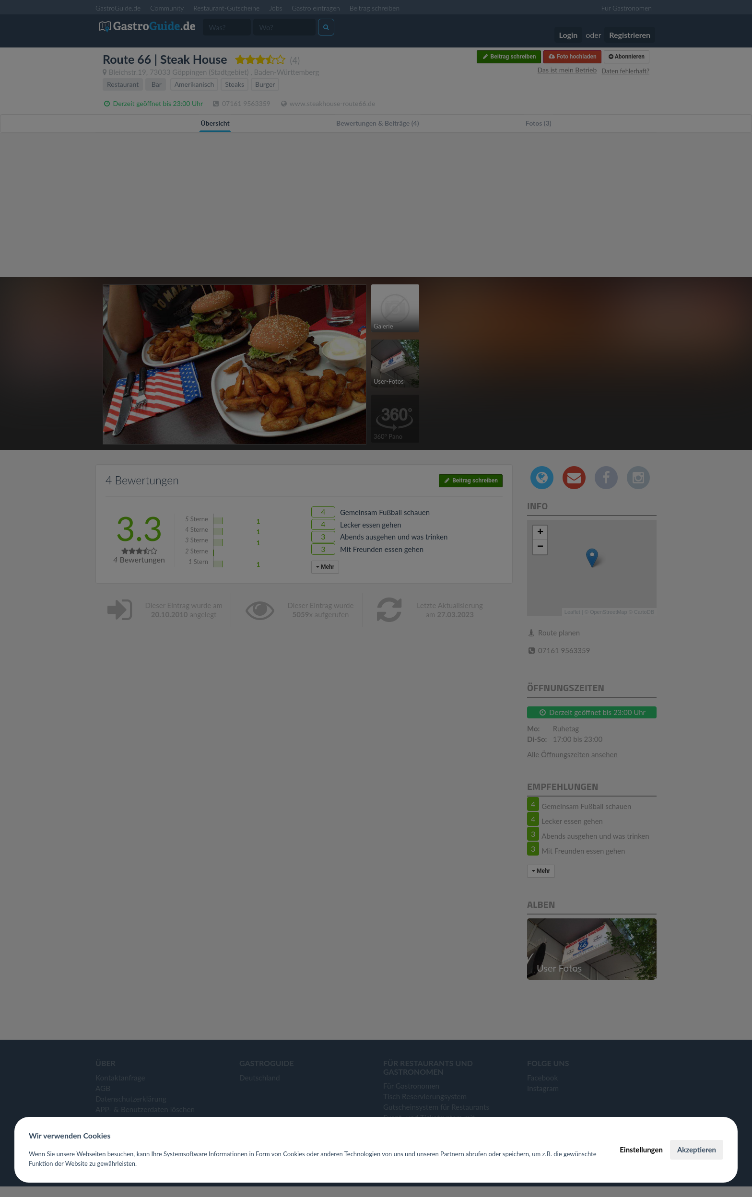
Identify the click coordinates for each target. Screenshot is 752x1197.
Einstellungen (641, 1149)
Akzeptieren (696, 1149)
